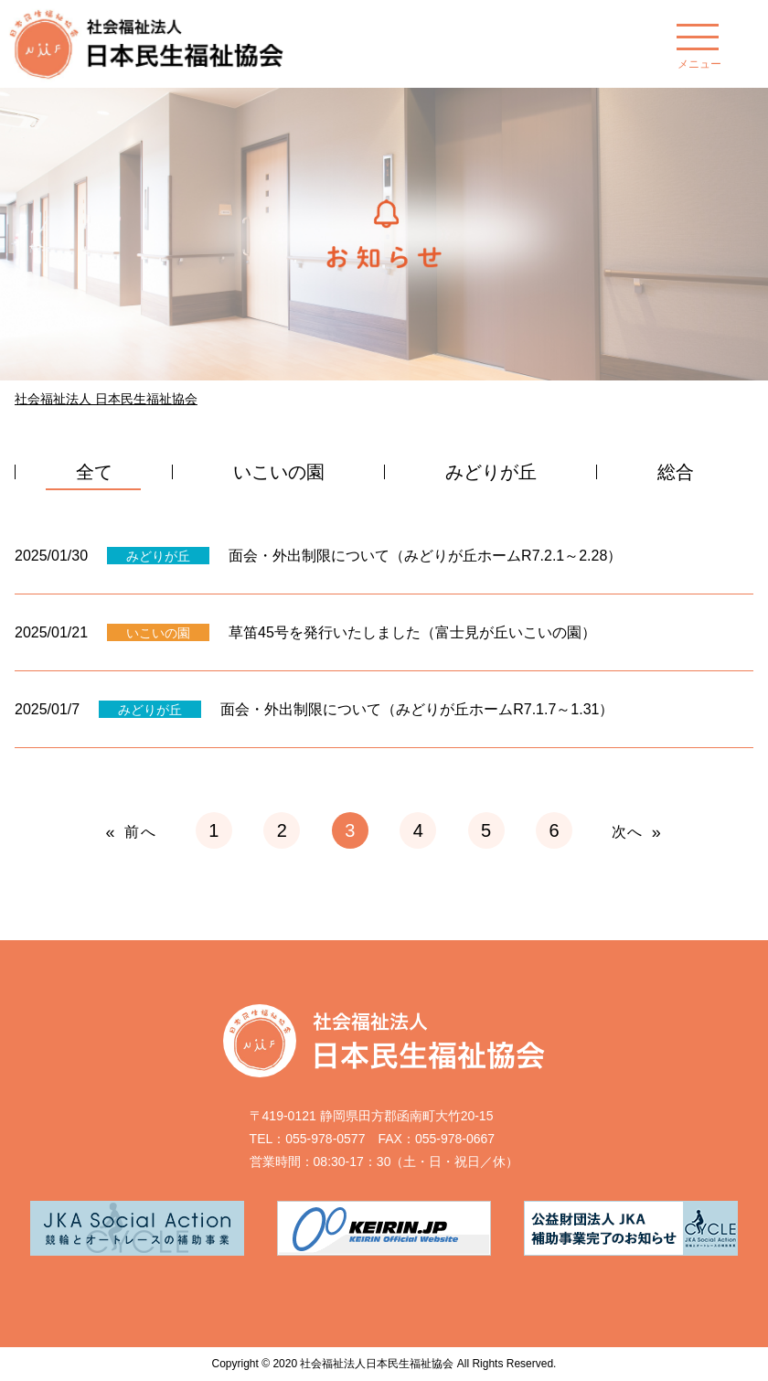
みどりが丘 (491, 472)
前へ (140, 832)
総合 (675, 472)
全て (94, 472)
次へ (628, 832)
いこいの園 (279, 472)
